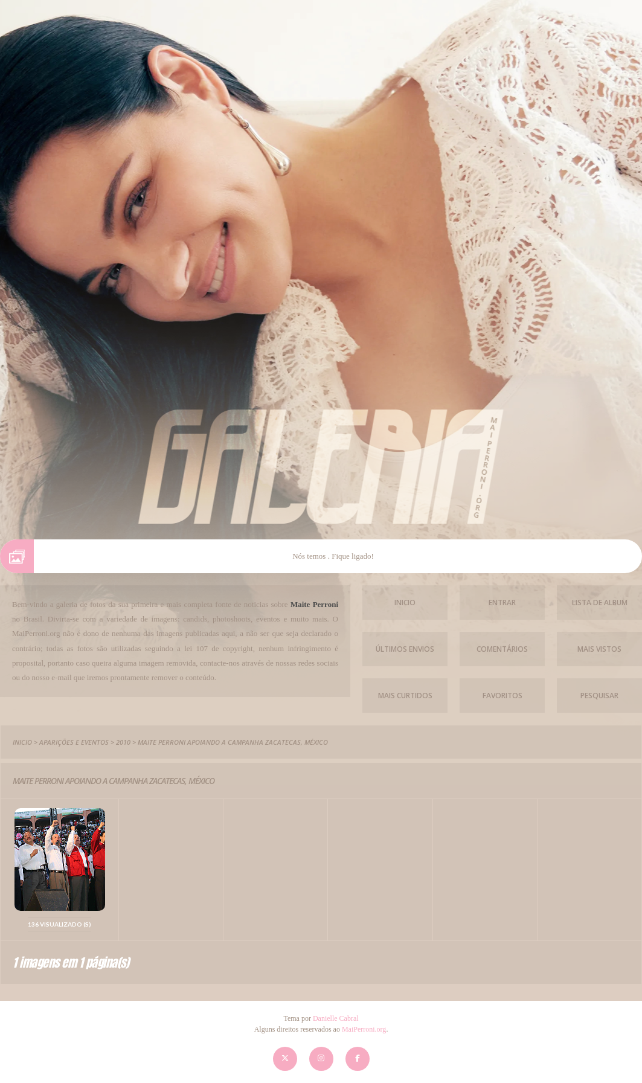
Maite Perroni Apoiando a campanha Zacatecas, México (233, 742)
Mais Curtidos (405, 695)
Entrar (502, 602)
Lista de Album (600, 602)
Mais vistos (599, 649)
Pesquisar (599, 695)
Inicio (405, 602)
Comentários (502, 649)
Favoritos (502, 695)
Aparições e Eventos (74, 742)
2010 (123, 742)
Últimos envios (405, 649)
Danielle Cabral (336, 1018)
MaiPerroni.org (364, 1029)
